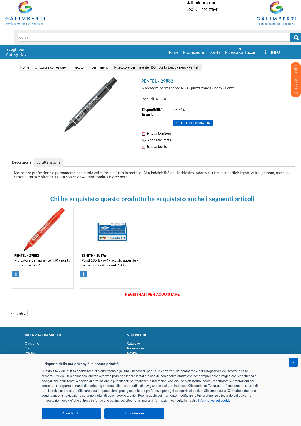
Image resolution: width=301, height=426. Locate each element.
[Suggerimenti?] (292, 72)
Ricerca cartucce (240, 52)
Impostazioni (134, 413)
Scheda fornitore (156, 133)
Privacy (30, 353)
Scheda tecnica (155, 146)
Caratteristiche (49, 162)
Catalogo (133, 343)
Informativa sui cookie (214, 401)
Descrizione (22, 162)
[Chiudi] (293, 362)
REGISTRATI (210, 9)
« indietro (18, 313)
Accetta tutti (71, 413)
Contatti (31, 348)
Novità (215, 52)
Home (173, 52)
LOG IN (192, 9)
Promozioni (193, 52)
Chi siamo (32, 343)
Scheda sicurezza (156, 140)
